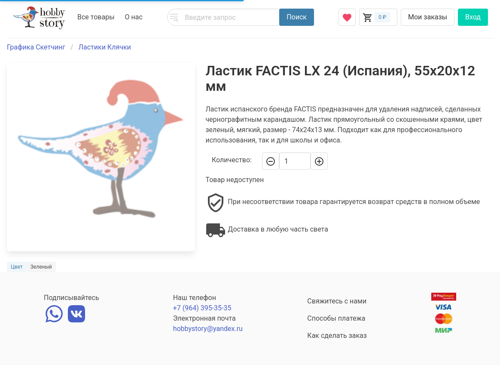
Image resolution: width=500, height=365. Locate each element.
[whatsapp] (54, 313)
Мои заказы (427, 17)
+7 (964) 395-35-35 (202, 308)
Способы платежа (336, 318)
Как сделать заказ (337, 335)
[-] (270, 161)
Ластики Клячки (105, 47)
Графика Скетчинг (36, 47)
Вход (473, 17)
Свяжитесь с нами (336, 301)
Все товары (96, 17)
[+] (319, 161)
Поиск (297, 17)
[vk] (76, 313)
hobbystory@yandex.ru (208, 329)
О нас (134, 17)
